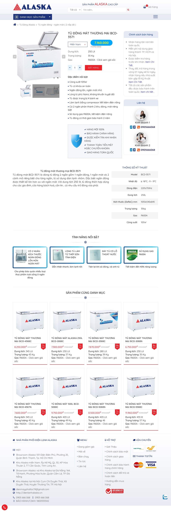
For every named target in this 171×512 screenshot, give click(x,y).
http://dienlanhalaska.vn (29, 492)
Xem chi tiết (147, 91)
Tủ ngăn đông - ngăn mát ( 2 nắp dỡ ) (57, 24)
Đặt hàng (93, 67)
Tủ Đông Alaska (27, 24)
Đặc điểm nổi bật (78, 76)
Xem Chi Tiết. (135, 81)
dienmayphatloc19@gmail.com (32, 489)
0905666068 (146, 127)
